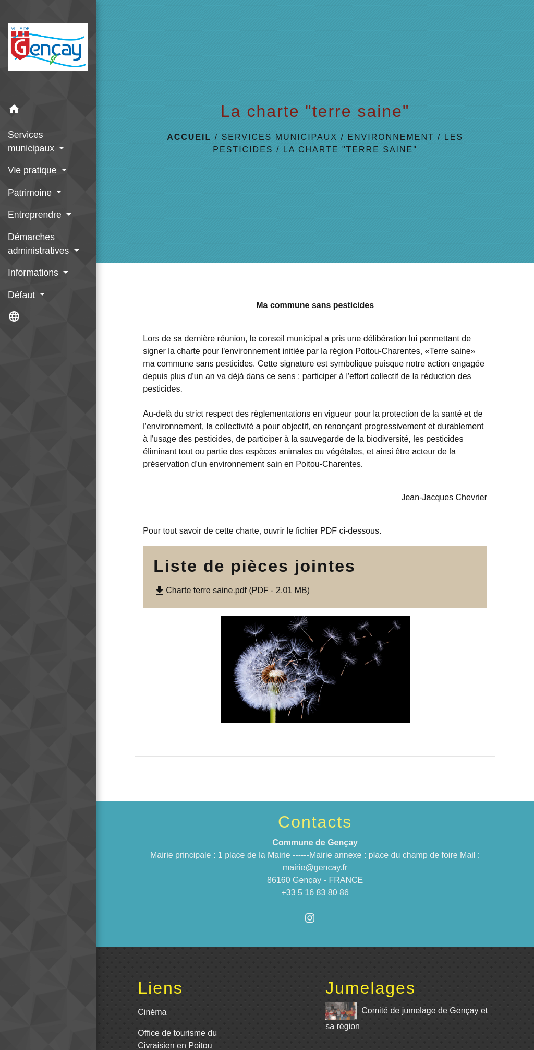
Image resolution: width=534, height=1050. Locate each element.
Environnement (390, 137)
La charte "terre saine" (350, 149)
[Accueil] (48, 49)
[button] (48, 111)
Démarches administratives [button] (39, 244)
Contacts (315, 821)
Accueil (189, 137)
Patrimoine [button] (31, 192)
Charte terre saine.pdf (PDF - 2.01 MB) (231, 590)
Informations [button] (34, 272)
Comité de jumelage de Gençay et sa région (406, 1016)
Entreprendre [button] (36, 214)
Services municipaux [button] (32, 141)
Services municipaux (279, 137)
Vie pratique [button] (33, 170)
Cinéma (152, 1012)
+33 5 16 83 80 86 (314, 892)
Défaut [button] (23, 295)
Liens (160, 987)
